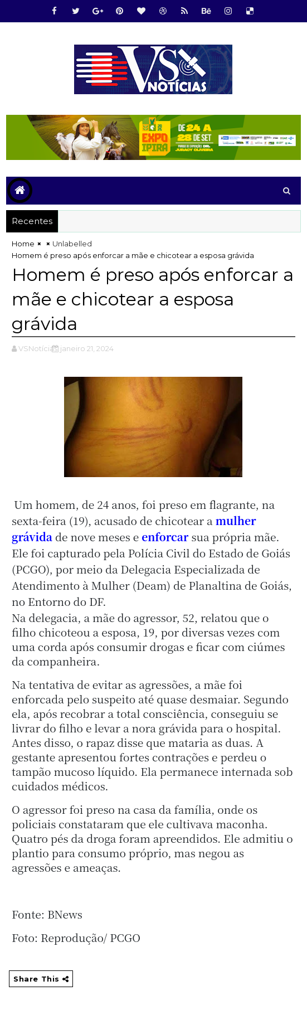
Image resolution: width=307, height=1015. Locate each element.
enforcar (165, 536)
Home (23, 243)
